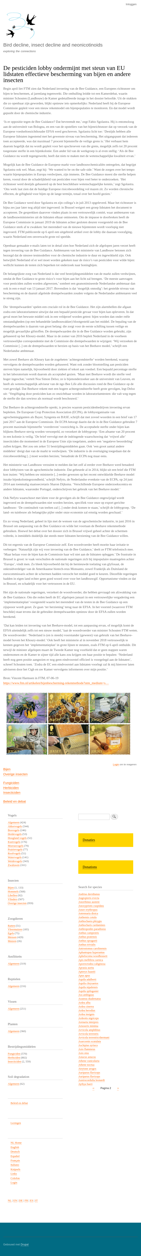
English (15, 1147)
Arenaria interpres (88, 1022)
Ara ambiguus (86, 994)
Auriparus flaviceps (89, 1072)
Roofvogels (14, 853)
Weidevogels (15, 861)
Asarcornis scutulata (89, 1041)
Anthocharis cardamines (91, 925)
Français (15, 1160)
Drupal (25, 1244)
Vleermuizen (15, 929)
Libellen (12, 895)
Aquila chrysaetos (88, 983)
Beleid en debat (14, 801)
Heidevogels (15, 834)
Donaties (89, 840)
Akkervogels (15, 826)
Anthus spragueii (87, 940)
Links (14, 1173)
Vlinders (12, 899)
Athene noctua (86, 1064)
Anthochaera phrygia (90, 921)
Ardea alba (84, 1002)
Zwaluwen (14, 865)
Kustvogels (14, 841)
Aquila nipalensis (88, 987)
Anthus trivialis (86, 944)
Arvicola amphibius (89, 1029)
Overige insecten (15, 774)
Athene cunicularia (88, 1060)
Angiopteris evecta (88, 898)
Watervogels (15, 857)
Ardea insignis (86, 1014)
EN (15, 1200)
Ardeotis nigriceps (88, 1018)
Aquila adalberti (87, 979)
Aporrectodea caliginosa (91, 963)
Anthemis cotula (87, 917)
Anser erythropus (87, 909)
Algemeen (13, 822)
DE (21, 1200)
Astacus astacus (87, 1057)
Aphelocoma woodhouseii (92, 956)
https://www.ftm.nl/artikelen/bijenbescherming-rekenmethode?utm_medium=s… (56, 683)
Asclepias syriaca (88, 1045)
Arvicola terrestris (88, 1033)
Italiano (15, 1164)
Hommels (13, 891)
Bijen (6, 769)
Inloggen (131, 4)
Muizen (12, 941)
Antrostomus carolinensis (92, 948)
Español (15, 1156)
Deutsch (15, 1151)
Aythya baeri (85, 1084)
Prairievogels (15, 849)
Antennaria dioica (88, 913)
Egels (11, 933)
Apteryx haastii (86, 971)
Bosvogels (13, 830)
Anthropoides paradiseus (92, 929)
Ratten (11, 925)
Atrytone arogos (87, 1068)
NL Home (16, 1142)
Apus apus (84, 975)
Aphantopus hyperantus (91, 952)
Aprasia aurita (86, 967)
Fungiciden (11, 783)
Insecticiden (11, 792)
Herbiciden (11, 788)
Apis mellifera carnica (90, 959)
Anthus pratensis (87, 936)
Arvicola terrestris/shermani (93, 1037)
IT (36, 1200)
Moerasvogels (15, 845)
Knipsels (15, 1169)
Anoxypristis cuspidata (91, 905)
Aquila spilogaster (88, 991)
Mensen (12, 937)
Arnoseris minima (88, 1026)
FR (26, 1200)
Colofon (15, 1178)
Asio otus (83, 1053)
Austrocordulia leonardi (91, 1080)
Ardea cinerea (86, 1006)
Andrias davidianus (89, 894)
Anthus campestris (88, 932)
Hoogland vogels (17, 838)
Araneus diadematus (89, 998)
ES (31, 1200)
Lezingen (16, 1123)
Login (116, 764)
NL (9, 1200)
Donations (90, 867)
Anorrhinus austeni (89, 901)
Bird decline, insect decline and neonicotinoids (53, 45)
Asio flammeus (86, 1049)
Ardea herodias (86, 1010)
